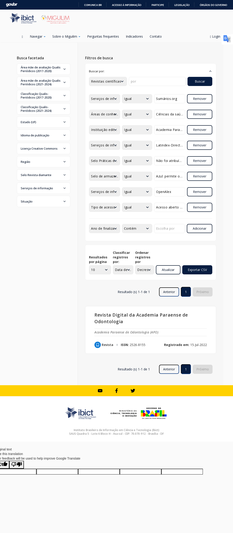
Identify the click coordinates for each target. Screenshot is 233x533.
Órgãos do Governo (213, 5)
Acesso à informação (126, 5)
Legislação (182, 5)
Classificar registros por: (121, 257)
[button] (43, 69)
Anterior (169, 292)
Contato (156, 36)
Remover (199, 98)
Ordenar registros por (142, 257)
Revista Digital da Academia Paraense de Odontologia (141, 318)
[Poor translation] (16, 465)
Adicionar (199, 228)
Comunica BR (93, 5)
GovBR (11, 5)
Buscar (200, 81)
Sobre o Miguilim (66, 36)
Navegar (38, 36)
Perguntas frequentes (103, 36)
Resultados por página (98, 259)
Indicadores (134, 36)
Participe (158, 5)
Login (216, 36)
